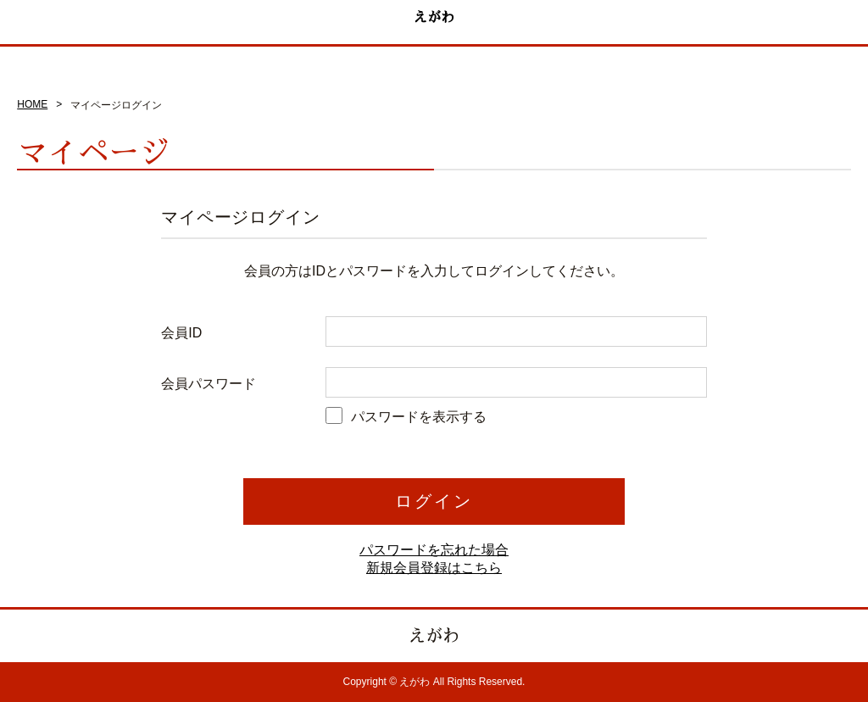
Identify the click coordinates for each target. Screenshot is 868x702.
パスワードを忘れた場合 (434, 550)
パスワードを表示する (419, 417)
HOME (32, 104)
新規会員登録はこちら (434, 567)
